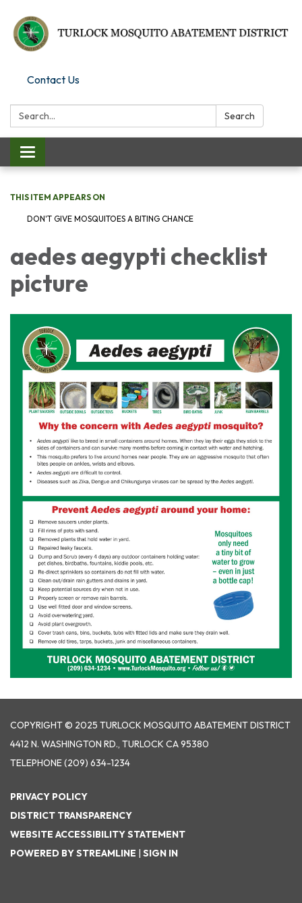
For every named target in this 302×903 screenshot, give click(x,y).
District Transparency (71, 815)
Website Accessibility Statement (97, 834)
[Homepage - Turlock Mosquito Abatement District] (151, 34)
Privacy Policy (49, 796)
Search (239, 116)
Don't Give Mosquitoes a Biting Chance (110, 219)
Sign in (160, 853)
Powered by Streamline (73, 853)
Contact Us (53, 79)
